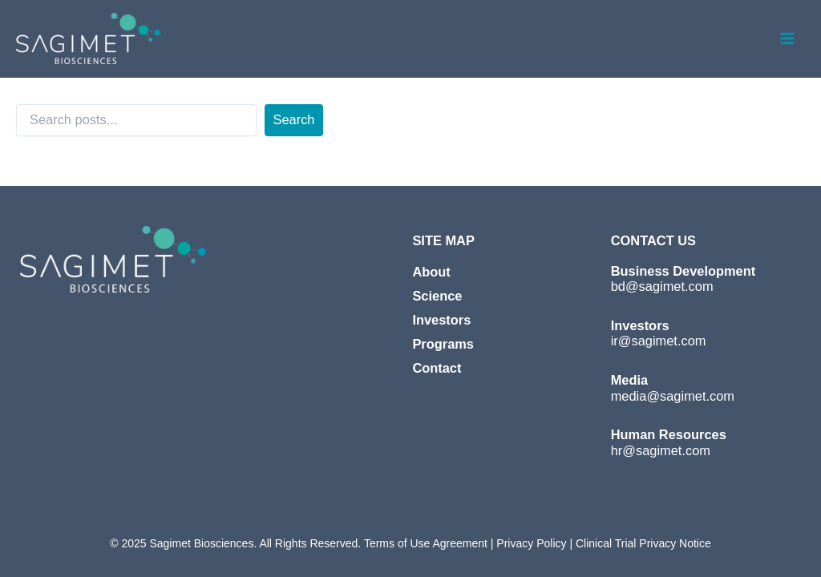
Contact (436, 368)
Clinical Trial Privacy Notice (643, 543)
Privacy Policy (529, 543)
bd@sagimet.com (662, 286)
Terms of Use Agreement (425, 543)
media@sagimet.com (672, 396)
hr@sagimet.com (660, 450)
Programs (443, 344)
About (431, 271)
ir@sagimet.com (658, 340)
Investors (441, 320)
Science (437, 295)
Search (294, 119)
